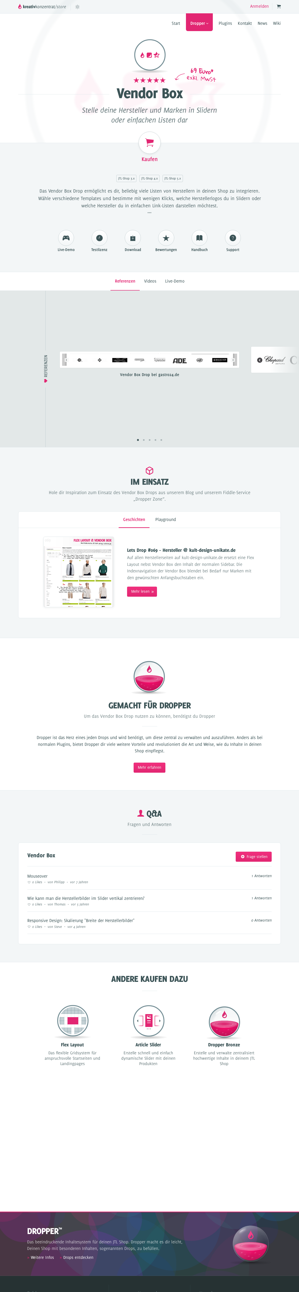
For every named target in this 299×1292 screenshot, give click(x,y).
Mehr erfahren (149, 767)
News (262, 23)
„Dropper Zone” (148, 499)
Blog (189, 492)
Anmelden (259, 6)
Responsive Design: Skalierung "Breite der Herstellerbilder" (81, 920)
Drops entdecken (76, 1257)
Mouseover (37, 876)
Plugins (225, 23)
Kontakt (245, 23)
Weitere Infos (40, 1257)
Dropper (199, 23)
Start (176, 23)
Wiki (277, 23)
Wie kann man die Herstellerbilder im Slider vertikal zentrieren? (85, 898)
